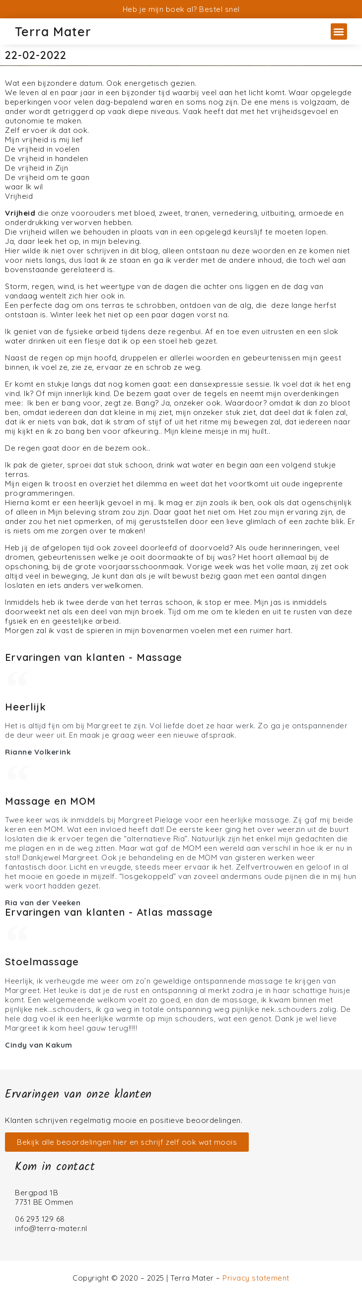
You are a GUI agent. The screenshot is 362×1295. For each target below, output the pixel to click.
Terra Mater (53, 31)
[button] (339, 31)
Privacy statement (256, 1278)
